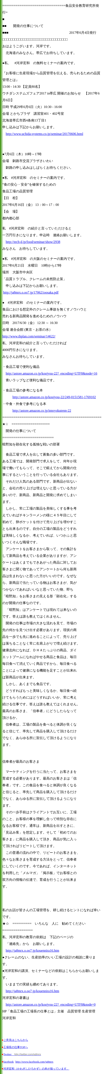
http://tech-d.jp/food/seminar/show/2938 (33, 242)
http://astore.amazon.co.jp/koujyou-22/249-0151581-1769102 (54, 397)
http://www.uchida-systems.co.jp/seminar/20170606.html (44, 134)
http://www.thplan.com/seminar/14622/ (28, 336)
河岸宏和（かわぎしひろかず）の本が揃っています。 (36, 1068)
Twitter (22, 1054)
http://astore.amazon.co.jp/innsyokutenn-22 (41, 410)
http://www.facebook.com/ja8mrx (34, 1061)
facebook (8, 1061)
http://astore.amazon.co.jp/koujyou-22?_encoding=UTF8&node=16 (51, 373)
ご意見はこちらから (15, 1040)
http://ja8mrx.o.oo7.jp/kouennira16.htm (32, 950)
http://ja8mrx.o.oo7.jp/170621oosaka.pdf (30, 292)
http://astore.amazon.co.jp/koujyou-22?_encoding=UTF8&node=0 (51, 1004)
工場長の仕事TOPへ (15, 1047)
